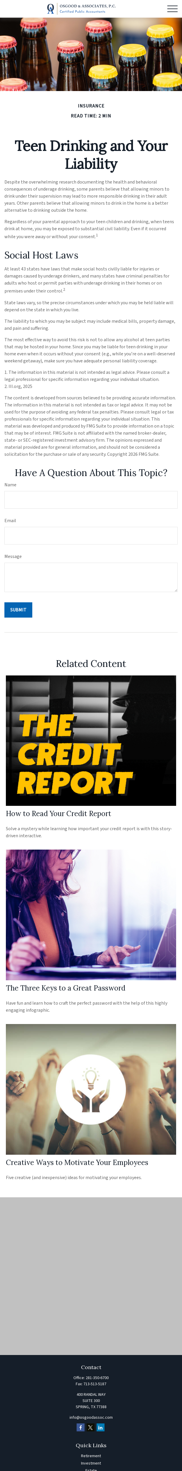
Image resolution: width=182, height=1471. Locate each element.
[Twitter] (91, 1427)
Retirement (91, 1456)
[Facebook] (81, 1427)
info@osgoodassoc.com (91, 1417)
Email (10, 520)
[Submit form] (18, 610)
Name (10, 485)
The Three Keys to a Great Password (65, 988)
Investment (91, 1463)
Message (13, 556)
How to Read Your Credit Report (58, 813)
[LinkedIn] (101, 1427)
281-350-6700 (97, 1378)
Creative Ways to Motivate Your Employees (77, 1162)
